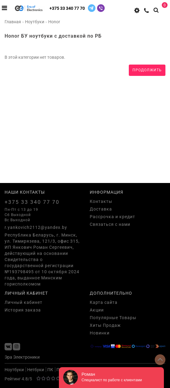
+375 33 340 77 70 (67, 8)
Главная (13, 21)
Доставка (101, 209)
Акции (97, 310)
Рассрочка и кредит (112, 216)
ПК (50, 369)
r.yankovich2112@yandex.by (36, 227)
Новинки (100, 332)
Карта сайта (104, 302)
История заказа (23, 310)
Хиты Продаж (105, 325)
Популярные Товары (113, 317)
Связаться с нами (110, 224)
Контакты (101, 201)
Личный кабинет (23, 302)
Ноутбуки (14, 369)
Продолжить (147, 70)
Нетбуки (35, 369)
